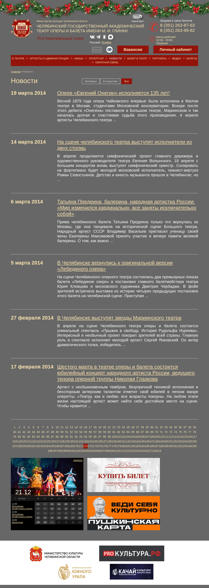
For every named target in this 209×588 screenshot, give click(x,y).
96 (95, 436)
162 (38, 446)
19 (99, 427)
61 (114, 432)
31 (156, 427)
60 (109, 432)
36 (180, 427)
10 (57, 427)
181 (128, 446)
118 (14, 441)
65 (132, 432)
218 (154, 450)
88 (57, 436)
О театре (18, 58)
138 (109, 441)
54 (80, 432)
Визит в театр (137, 58)
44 (33, 432)
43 (28, 432)
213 (130, 450)
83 (33, 436)
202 (78, 450)
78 (194, 432)
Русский (95, 42)
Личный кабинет (176, 49)
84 (38, 436)
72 (166, 432)
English (106, 42)
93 (80, 436)
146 (147, 441)
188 (161, 446)
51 (66, 432)
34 (170, 427)
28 (142, 427)
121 (28, 441)
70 (156, 432)
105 (137, 436)
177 (109, 446)
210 (116, 450)
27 (137, 427)
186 (151, 446)
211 (121, 450)
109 (156, 436)
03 (51, 504)
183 (137, 446)
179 (118, 446)
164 (47, 446)
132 (80, 441)
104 (133, 436)
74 (175, 432)
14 (76, 427)
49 (57, 432)
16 (85, 427)
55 (85, 432)
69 (151, 432)
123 (38, 441)
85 (43, 436)
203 (83, 450)
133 (85, 441)
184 (142, 446)
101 (118, 436)
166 (57, 446)
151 (170, 441)
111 (166, 436)
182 (133, 446)
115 (185, 436)
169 (71, 446)
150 (166, 441)
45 (38, 432)
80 (19, 436)
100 (114, 436)
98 (104, 436)
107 (147, 436)
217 (149, 450)
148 (156, 441)
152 (175, 441)
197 (54, 450)
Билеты (192, 58)
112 (170, 436)
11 (61, 427)
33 (166, 427)
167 (62, 446)
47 (47, 432)
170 (76, 446)
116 (189, 436)
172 (85, 446)
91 (71, 436)
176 (104, 446)
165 (52, 446)
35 (175, 427)
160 (28, 446)
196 (50, 450)
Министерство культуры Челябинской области (62, 21)
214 (135, 450)
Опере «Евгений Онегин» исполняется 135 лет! (113, 93)
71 (161, 432)
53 (76, 432)
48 (52, 432)
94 (85, 436)
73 (170, 432)
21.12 (23, 492)
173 (90, 446)
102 (123, 436)
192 (180, 446)
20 (104, 427)
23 (118, 427)
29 (147, 427)
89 (61, 436)
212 (125, 450)
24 (123, 427)
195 (194, 446)
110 (161, 436)
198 (59, 450)
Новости (115, 58)
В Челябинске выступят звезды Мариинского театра (119, 318)
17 (90, 427)
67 (142, 432)
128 (62, 441)
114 (180, 436)
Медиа (176, 58)
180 (123, 446)
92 (76, 436)
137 (104, 441)
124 (43, 441)
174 (95, 446)
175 (99, 446)
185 (147, 446)
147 (151, 441)
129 (66, 441)
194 (189, 446)
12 (66, 427)
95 (90, 436)
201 (73, 450)
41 (19, 432)
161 (33, 446)
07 (79, 504)
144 (137, 441)
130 (71, 441)
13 (71, 427)
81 (24, 436)
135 (95, 441)
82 (28, 436)
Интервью (91, 81)
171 (80, 446)
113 (175, 436)
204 (88, 450)
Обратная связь (106, 62)
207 (102, 450)
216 (144, 450)
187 (156, 446)
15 (80, 427)
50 (61, 432)
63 (123, 432)
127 (57, 441)
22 (114, 427)
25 (128, 427)
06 (72, 504)
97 (99, 436)
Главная (16, 71)
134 (90, 441)
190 (170, 446)
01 (38, 504)
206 (97, 450)
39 (194, 427)
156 (194, 441)
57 (95, 432)
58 (99, 432)
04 (59, 504)
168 (66, 446)
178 (114, 446)
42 (24, 432)
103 (128, 436)
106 (142, 436)
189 (166, 446)
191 (175, 446)
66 (137, 432)
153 (180, 441)
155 (189, 441)
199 (64, 450)
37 (185, 427)
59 (104, 432)
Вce (126, 81)
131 (76, 441)
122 (33, 441)
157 (14, 446)
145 (142, 441)
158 (19, 446)
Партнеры (159, 58)
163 (43, 446)
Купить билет (123, 476)
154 (185, 441)
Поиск (97, 49)
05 (65, 504)
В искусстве (110, 81)
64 (128, 432)
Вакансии (133, 49)
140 (118, 441)
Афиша (78, 58)
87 (52, 436)
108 (151, 436)
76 (185, 432)
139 (114, 441)
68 (147, 432)
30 (151, 427)
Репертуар (96, 58)
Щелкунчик (17, 522)
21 (109, 427)
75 (180, 432)
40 (14, 432)
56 (90, 432)
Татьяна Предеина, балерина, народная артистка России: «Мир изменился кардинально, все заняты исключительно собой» (126, 208)
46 (43, 432)
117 (194, 436)
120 (24, 441)
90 (66, 436)
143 (133, 441)
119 (19, 441)
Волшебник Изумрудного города (22, 507)
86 (47, 436)
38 (189, 427)
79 (14, 436)
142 (128, 441)
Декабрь (22, 498)
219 (159, 450)
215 (140, 450)
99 (109, 436)
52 (71, 432)
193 (185, 446)
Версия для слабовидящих (109, 49)
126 (52, 441)
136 (99, 441)
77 (189, 432)
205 (92, 450)
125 (47, 441)
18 (95, 427)
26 (132, 427)
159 (24, 446)
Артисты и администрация (49, 58)
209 (111, 450)
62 (118, 432)
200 (69, 450)
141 (123, 441)
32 (161, 427)
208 (106, 450)
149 (161, 441)
